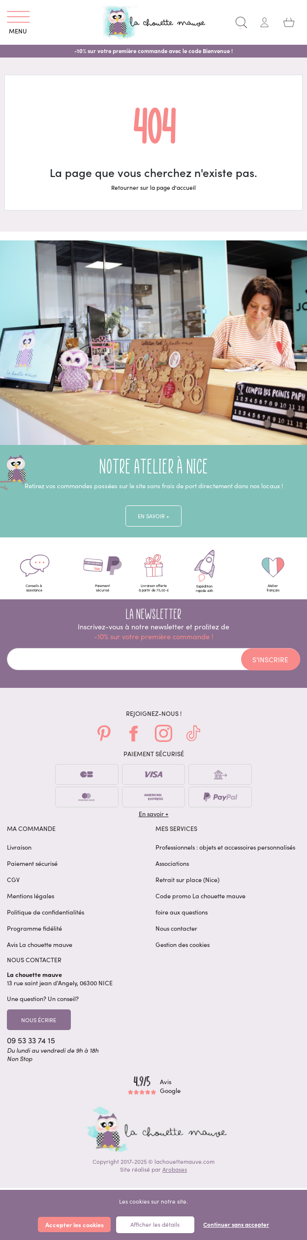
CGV (13, 886)
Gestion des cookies (182, 950)
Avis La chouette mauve (39, 950)
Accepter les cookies (74, 1224)
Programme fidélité (34, 934)
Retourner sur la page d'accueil (153, 187)
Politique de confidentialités (45, 918)
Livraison (19, 853)
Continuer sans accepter (236, 1224)
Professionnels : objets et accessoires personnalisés (225, 853)
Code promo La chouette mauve (200, 902)
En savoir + (153, 517)
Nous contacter (176, 934)
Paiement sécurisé (32, 869)
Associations (172, 869)
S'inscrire (270, 666)
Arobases (174, 1177)
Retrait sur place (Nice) (187, 886)
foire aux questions (181, 918)
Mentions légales (30, 902)
